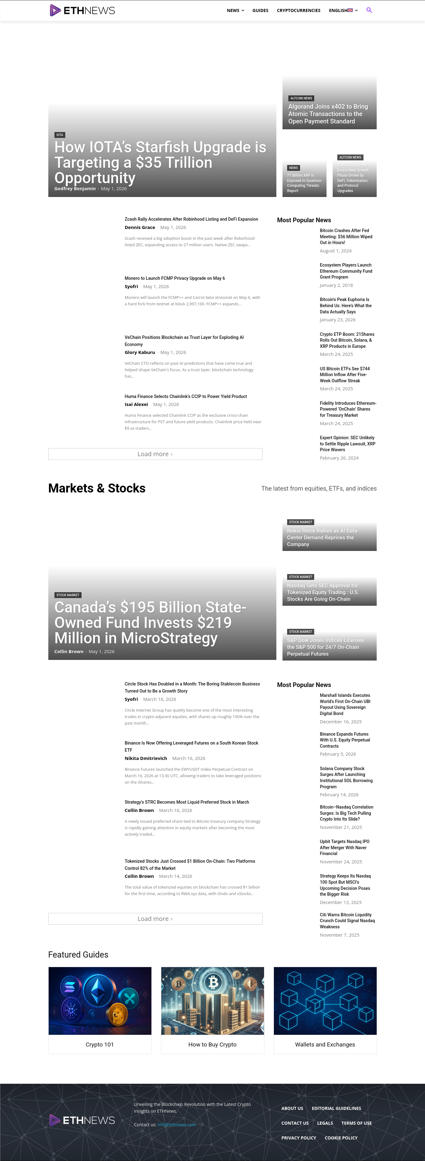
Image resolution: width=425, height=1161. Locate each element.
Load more (155, 454)
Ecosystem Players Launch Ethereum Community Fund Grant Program (346, 271)
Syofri (131, 286)
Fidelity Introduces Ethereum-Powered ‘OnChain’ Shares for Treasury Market (348, 409)
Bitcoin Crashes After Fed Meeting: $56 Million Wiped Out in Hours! (346, 236)
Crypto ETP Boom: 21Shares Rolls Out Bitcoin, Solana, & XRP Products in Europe (347, 340)
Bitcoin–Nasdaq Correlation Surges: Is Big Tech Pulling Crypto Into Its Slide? (347, 813)
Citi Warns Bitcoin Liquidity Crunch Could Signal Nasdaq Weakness (347, 920)
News (293, 168)
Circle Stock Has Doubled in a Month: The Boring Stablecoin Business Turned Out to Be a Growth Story (187, 687)
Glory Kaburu (140, 352)
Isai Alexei (136, 411)
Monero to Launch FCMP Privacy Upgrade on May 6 (185, 278)
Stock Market (68, 595)
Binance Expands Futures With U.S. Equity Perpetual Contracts (345, 740)
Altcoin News (301, 98)
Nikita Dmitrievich (146, 757)
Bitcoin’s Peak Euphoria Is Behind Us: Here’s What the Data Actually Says (346, 305)
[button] (369, 10)
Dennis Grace (140, 234)
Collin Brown (139, 817)
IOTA (60, 135)
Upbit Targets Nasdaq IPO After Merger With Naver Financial (345, 847)
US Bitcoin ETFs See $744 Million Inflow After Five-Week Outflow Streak (345, 374)
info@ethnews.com (177, 1124)
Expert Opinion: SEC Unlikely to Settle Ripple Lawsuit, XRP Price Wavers (347, 443)
